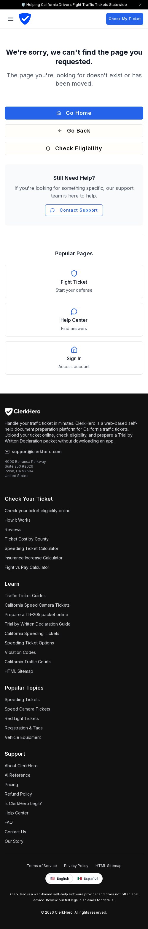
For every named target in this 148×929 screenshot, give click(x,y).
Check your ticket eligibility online (38, 510)
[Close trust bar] (140, 5)
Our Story (14, 841)
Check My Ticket (125, 19)
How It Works (18, 520)
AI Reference (18, 775)
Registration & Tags (24, 727)
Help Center (16, 812)
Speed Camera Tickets (27, 708)
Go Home (73, 113)
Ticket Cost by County (27, 538)
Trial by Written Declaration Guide (38, 623)
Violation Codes (20, 652)
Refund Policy (18, 793)
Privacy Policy (76, 865)
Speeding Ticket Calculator (31, 548)
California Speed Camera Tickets (37, 605)
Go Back (74, 131)
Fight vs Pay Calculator (27, 567)
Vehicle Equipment (23, 737)
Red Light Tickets (22, 718)
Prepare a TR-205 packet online (36, 614)
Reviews (13, 529)
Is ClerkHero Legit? (23, 803)
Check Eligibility (74, 148)
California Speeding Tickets (32, 633)
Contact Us (15, 831)
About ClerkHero (21, 765)
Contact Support (74, 210)
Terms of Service (42, 865)
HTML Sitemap (19, 671)
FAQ (9, 822)
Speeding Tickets (22, 699)
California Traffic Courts (28, 661)
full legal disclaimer (80, 900)
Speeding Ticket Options (29, 642)
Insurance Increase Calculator (34, 557)
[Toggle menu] (11, 19)
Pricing (11, 784)
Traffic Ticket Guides (25, 595)
